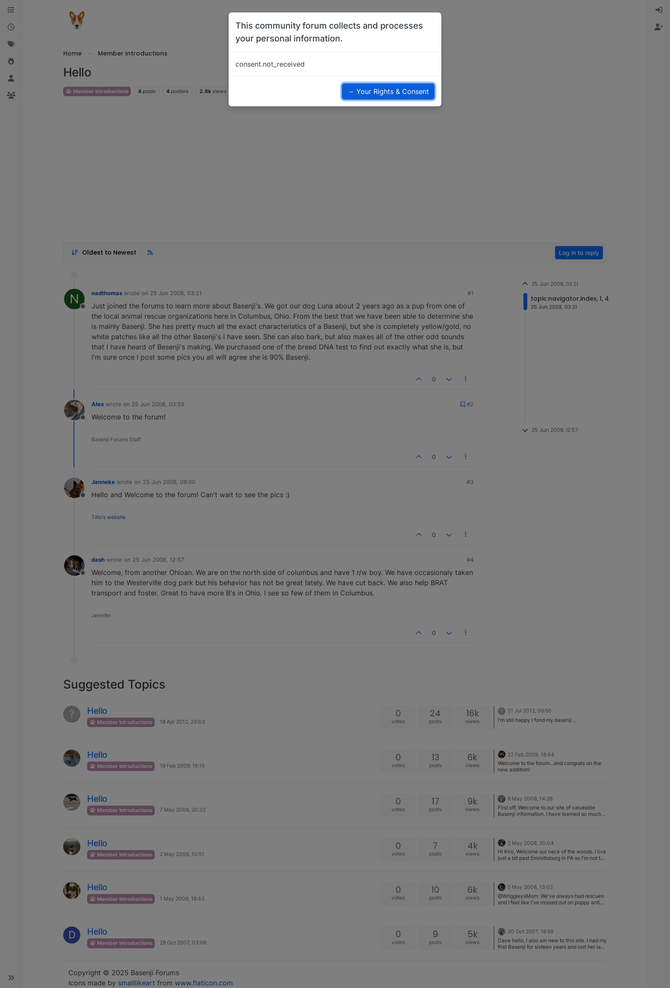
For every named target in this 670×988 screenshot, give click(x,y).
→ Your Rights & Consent (388, 91)
